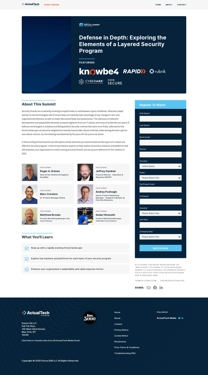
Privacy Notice (123, 329)
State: (143, 171)
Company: (145, 195)
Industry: (144, 207)
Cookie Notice (123, 335)
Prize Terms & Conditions (129, 346)
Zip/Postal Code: (147, 183)
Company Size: (147, 230)
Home (160, 4)
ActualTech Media (40, 4)
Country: (144, 160)
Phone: (143, 148)
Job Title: (144, 218)
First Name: (145, 112)
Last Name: (145, 124)
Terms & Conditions (146, 280)
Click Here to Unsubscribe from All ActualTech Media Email (53, 340)
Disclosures (122, 340)
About (170, 4)
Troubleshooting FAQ (172, 280)
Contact (181, 4)
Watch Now (160, 247)
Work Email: (145, 136)
